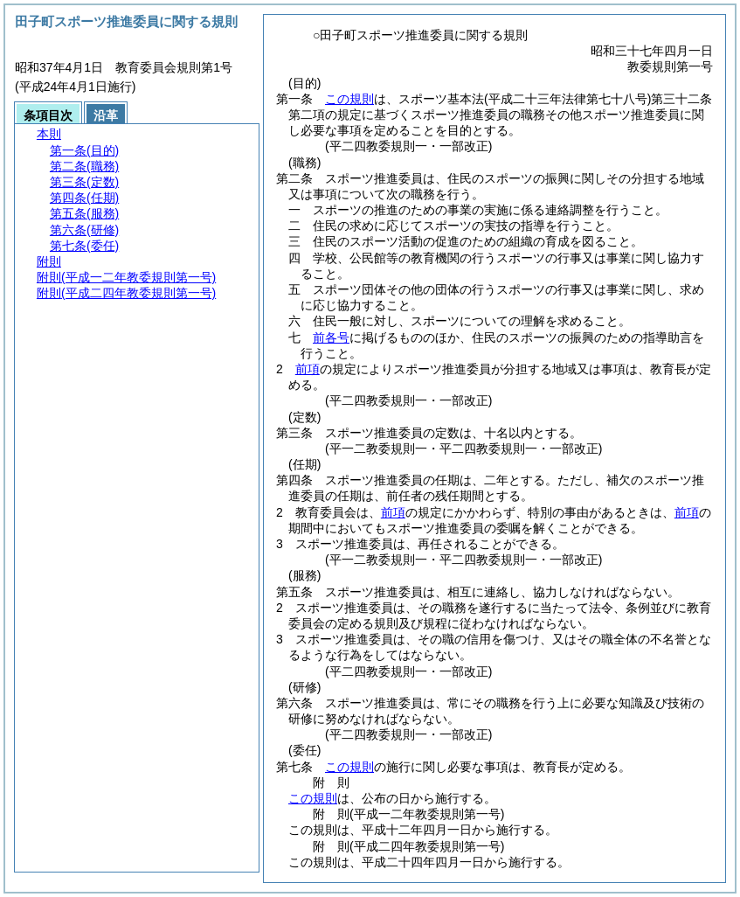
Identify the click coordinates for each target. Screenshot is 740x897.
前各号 (331, 337)
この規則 (349, 99)
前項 (307, 369)
